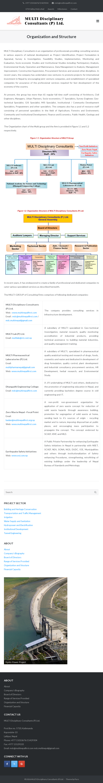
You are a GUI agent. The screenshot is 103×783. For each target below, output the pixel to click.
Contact (74, 9)
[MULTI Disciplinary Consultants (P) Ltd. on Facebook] (7, 764)
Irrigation (8, 517)
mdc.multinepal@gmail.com (19, 320)
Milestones (62, 9)
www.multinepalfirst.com (24, 312)
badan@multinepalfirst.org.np (20, 420)
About (7, 549)
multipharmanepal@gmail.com (20, 367)
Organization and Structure (16, 565)
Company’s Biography (14, 553)
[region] (35, 620)
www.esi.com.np (20, 455)
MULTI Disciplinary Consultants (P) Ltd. (47, 779)
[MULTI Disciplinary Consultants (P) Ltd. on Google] (21, 764)
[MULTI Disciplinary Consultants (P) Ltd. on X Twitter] (14, 764)
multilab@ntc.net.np (22, 338)
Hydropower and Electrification (18, 525)
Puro (77, 779)
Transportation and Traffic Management (22, 513)
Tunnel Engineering (12, 533)
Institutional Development (16, 529)
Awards (51, 9)
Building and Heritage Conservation (20, 509)
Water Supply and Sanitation (17, 521)
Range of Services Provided (16, 561)
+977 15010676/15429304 (36, 3)
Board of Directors (12, 557)
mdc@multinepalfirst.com (66, 3)
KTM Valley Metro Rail (35, 9)
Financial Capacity (12, 569)
